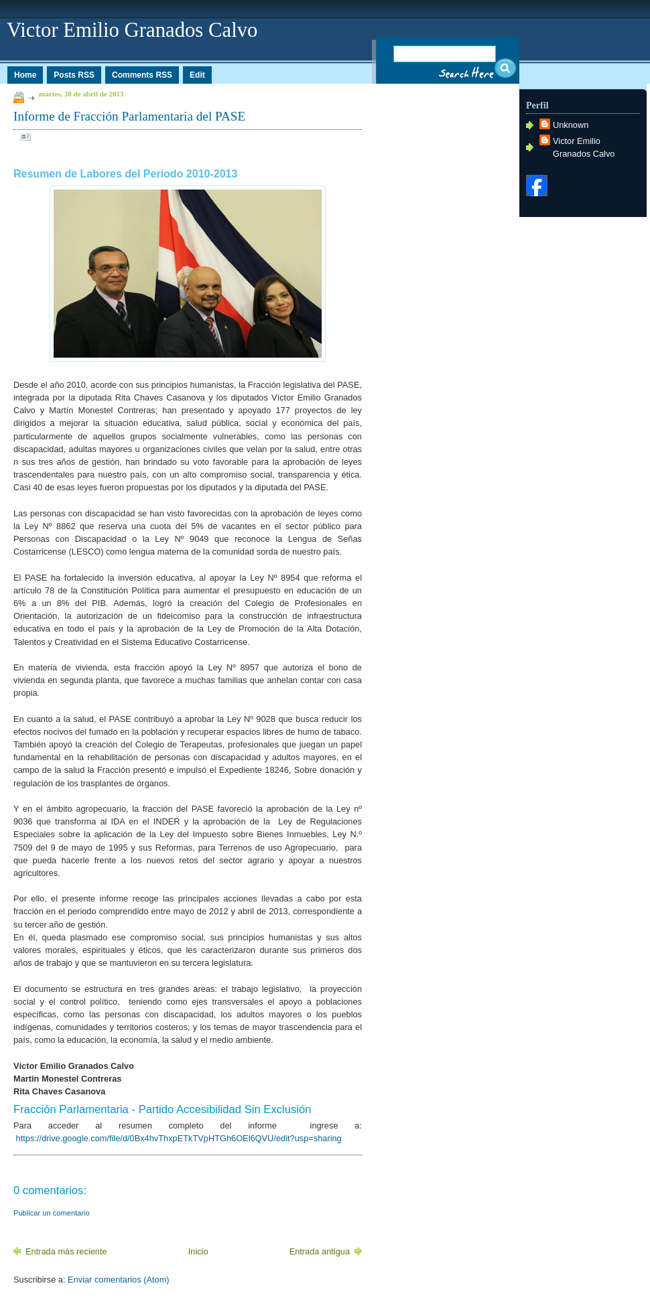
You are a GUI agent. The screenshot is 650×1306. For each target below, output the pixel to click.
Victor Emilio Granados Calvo (583, 147)
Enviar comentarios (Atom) (118, 1280)
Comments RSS (142, 75)
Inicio (198, 1251)
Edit (197, 75)
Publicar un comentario (51, 1213)
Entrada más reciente (66, 1251)
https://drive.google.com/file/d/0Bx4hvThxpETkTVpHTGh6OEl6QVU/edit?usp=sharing (177, 1138)
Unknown (570, 125)
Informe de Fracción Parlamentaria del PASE (129, 116)
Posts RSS (74, 75)
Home (25, 75)
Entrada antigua (319, 1251)
